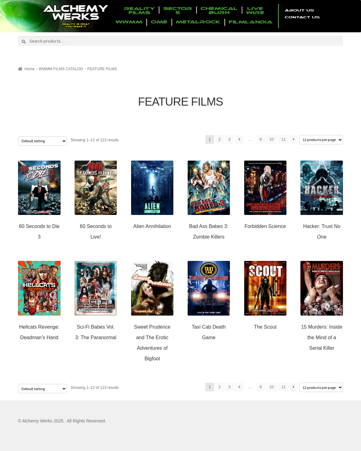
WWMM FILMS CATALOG (61, 69)
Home (30, 69)
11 (283, 139)
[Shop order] (42, 141)
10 (271, 139)
